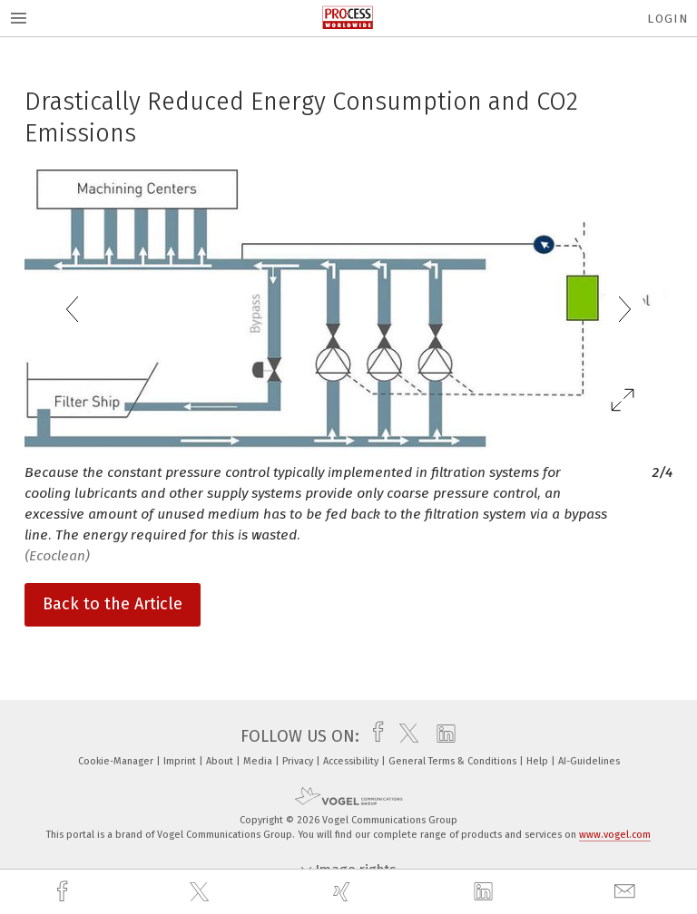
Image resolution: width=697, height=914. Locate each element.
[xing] (344, 891)
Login (667, 18)
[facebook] (64, 892)
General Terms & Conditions (453, 761)
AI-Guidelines (589, 761)
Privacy (299, 761)
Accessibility (352, 761)
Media (259, 761)
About (221, 761)
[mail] (627, 892)
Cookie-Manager (117, 761)
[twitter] (201, 892)
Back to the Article (112, 604)
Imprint (181, 761)
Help (538, 761)
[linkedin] (485, 892)
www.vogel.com (615, 835)
